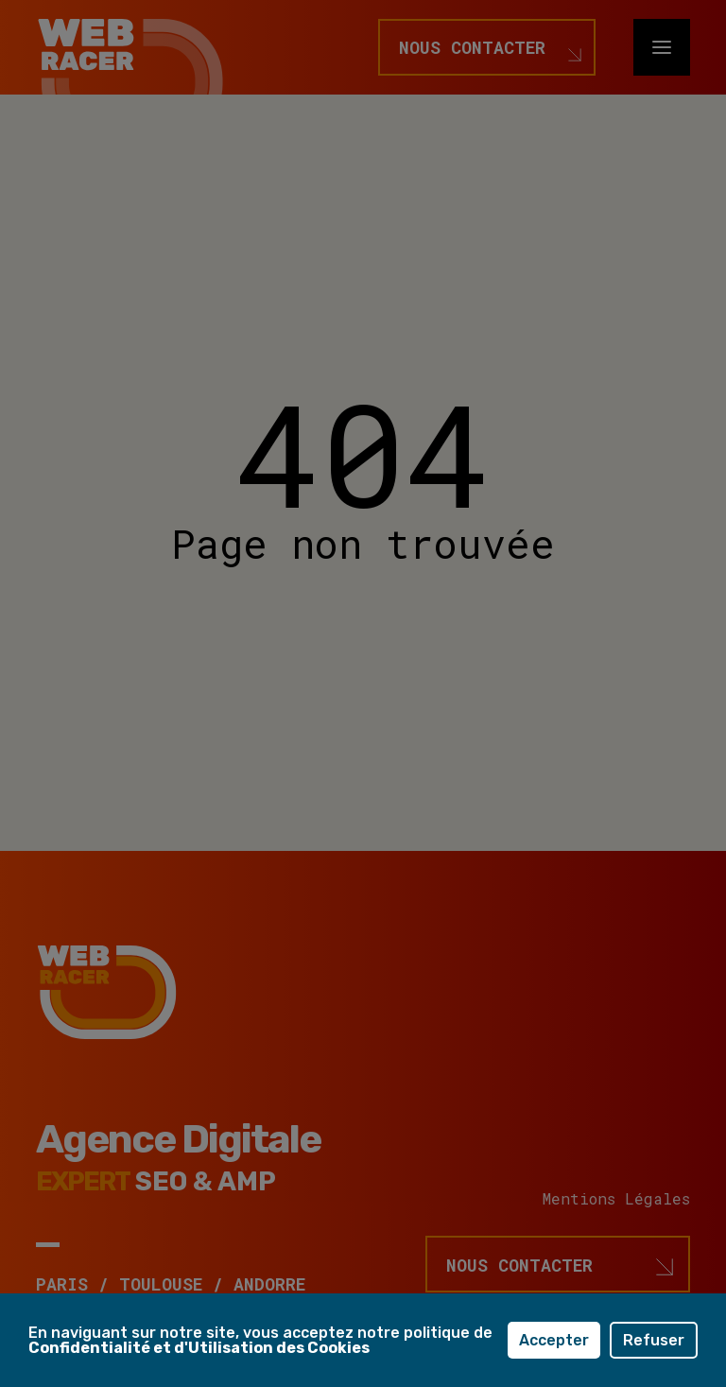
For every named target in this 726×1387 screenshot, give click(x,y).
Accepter (554, 1340)
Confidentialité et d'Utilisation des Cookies (199, 1348)
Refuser (653, 1340)
